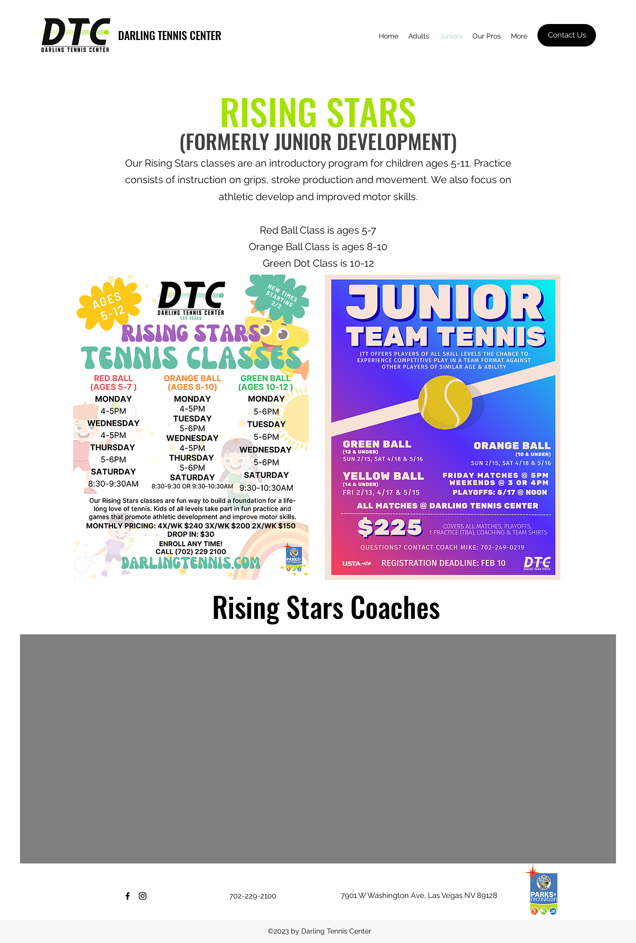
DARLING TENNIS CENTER (169, 35)
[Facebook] (128, 896)
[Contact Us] (566, 35)
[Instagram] (143, 896)
